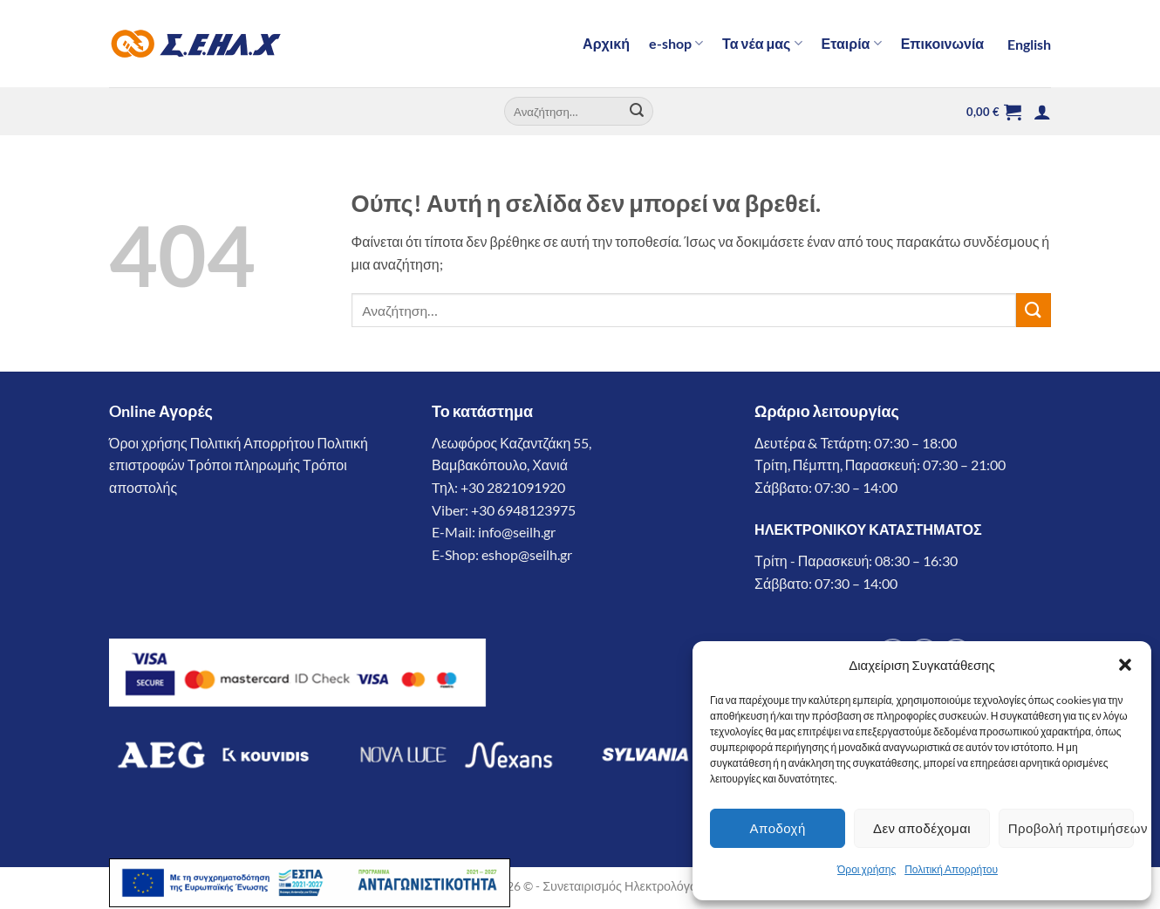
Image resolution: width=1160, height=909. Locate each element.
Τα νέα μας (762, 43)
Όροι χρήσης (866, 869)
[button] (1125, 664)
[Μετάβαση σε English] (1027, 44)
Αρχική (606, 43)
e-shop (676, 43)
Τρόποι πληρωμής (244, 464)
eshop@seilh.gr (526, 554)
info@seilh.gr (517, 531)
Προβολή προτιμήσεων (1071, 828)
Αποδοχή (778, 828)
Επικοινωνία (943, 43)
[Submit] (637, 111)
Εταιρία (852, 43)
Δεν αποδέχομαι (922, 828)
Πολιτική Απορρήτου (951, 869)
